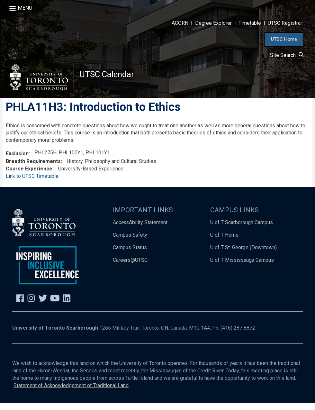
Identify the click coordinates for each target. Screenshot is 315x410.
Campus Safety (130, 242)
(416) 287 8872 (238, 335)
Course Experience (29, 175)
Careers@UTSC (130, 267)
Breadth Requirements (33, 168)
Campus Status (130, 254)
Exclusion (17, 160)
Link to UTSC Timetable (32, 183)
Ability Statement (140, 229)
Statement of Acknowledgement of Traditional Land (71, 392)
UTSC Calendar (109, 77)
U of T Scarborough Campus (241, 229)
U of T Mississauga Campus (242, 267)
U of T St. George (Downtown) (243, 254)
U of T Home (224, 242)
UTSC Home (284, 39)
